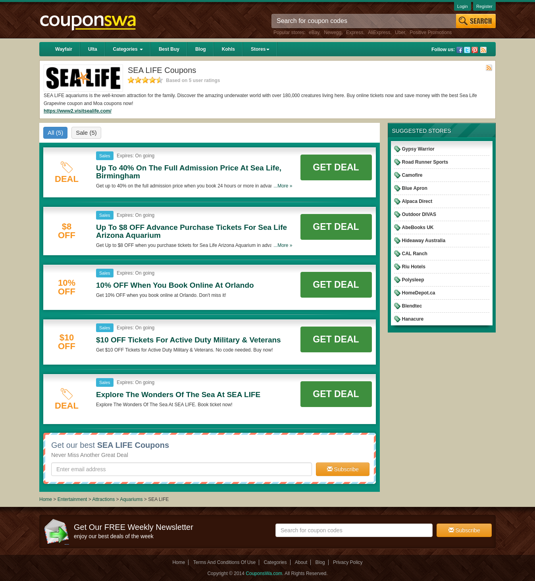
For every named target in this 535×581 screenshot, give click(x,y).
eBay (314, 32)
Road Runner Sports (425, 162)
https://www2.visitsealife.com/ (78, 111)
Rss (483, 50)
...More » (282, 186)
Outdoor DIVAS (419, 214)
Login (462, 6)
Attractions (103, 499)
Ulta (92, 49)
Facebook (459, 50)
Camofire (412, 175)
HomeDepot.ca (418, 293)
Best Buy (169, 49)
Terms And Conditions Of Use (224, 562)
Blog (200, 49)
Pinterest (474, 50)
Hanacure (413, 319)
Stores (260, 49)
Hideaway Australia (424, 240)
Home (45, 499)
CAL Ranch (414, 253)
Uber (400, 32)
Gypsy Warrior (418, 149)
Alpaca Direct (417, 201)
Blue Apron (414, 188)
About (301, 562)
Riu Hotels (413, 266)
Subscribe (343, 469)
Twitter (467, 50)
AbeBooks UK (418, 227)
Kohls (228, 49)
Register (484, 6)
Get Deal (336, 167)
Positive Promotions (431, 32)
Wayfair (63, 49)
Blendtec (412, 306)
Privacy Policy (348, 562)
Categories (128, 49)
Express (354, 32)
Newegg (332, 32)
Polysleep (413, 280)
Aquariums (131, 499)
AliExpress (379, 32)
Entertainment (72, 499)
